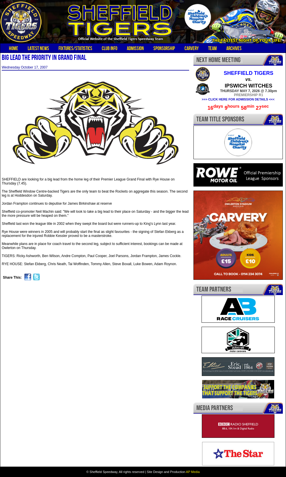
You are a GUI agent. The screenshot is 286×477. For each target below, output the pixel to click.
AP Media (193, 472)
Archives (234, 48)
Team (212, 48)
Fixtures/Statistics (75, 48)
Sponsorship (164, 48)
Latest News (38, 48)
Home (13, 48)
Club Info (109, 48)
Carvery (192, 48)
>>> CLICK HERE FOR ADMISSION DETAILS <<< (238, 99)
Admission (135, 48)
